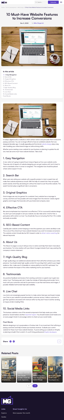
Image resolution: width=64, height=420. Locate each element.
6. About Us (6, 85)
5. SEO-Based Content (10, 83)
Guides (3, 417)
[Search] (36, 2)
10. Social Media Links (10, 94)
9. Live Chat (7, 92)
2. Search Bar (7, 77)
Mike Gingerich (39, 23)
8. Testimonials (8, 89)
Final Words (7, 96)
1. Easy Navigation (11, 75)
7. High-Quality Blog (9, 87)
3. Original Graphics (9, 79)
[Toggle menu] (61, 2)
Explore (4, 413)
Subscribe (53, 2)
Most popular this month (21, 413)
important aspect (30, 315)
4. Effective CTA (8, 81)
